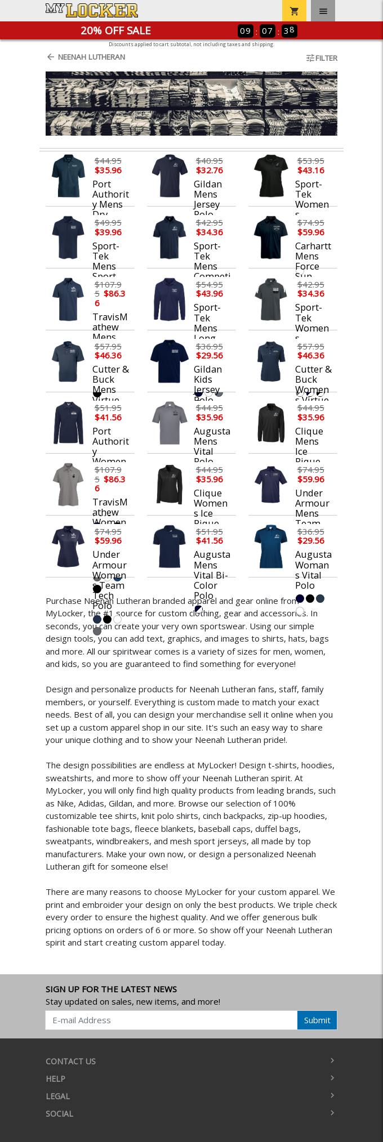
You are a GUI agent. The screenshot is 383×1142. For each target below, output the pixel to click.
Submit (317, 1019)
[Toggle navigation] (323, 10)
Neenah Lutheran (85, 57)
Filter (321, 58)
